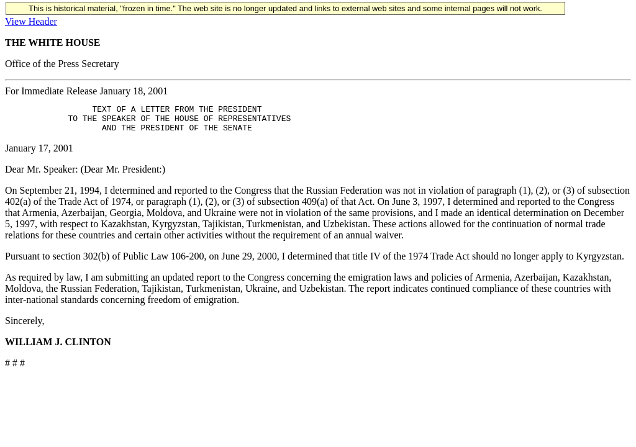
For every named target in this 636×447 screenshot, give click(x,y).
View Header (31, 21)
